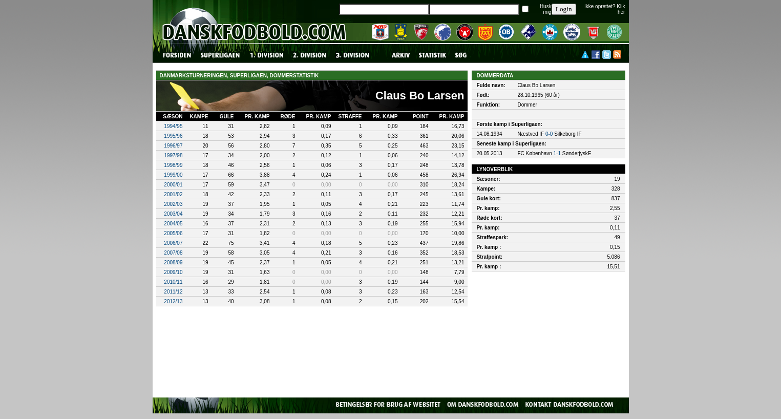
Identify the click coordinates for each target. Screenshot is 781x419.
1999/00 (173, 175)
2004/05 (173, 223)
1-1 (557, 153)
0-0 (549, 134)
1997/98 (173, 155)
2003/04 (173, 214)
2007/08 (173, 253)
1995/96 (173, 136)
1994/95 (173, 126)
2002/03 (173, 204)
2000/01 (173, 184)
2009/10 (173, 272)
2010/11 (173, 282)
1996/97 (173, 146)
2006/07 (173, 243)
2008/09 (173, 262)
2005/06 (173, 233)
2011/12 (173, 292)
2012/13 (173, 301)
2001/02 (173, 194)
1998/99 (173, 165)
